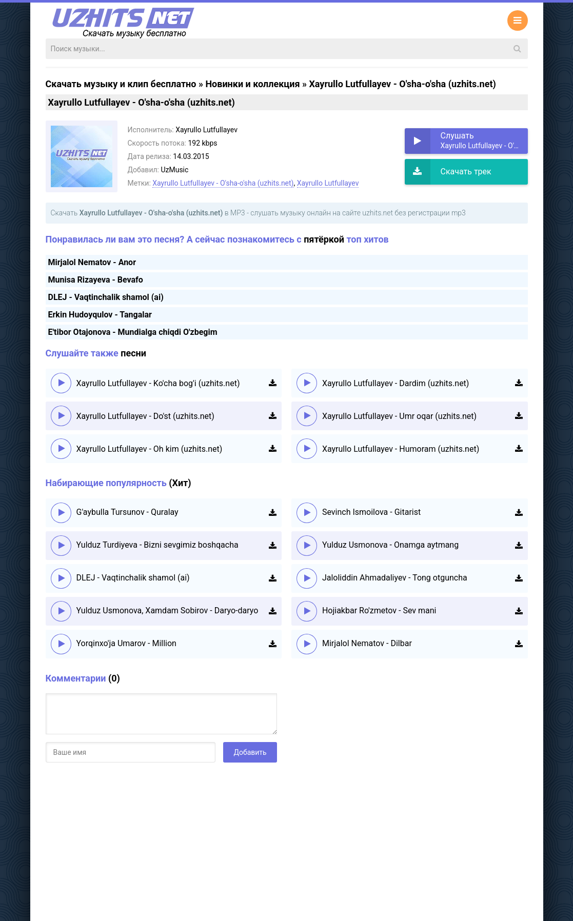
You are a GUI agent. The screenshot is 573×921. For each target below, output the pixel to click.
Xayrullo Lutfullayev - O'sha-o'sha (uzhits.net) (222, 183)
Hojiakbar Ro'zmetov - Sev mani (379, 610)
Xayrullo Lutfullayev (328, 183)
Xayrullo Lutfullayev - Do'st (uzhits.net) (145, 416)
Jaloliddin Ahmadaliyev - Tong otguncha (394, 578)
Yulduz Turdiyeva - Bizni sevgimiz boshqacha (157, 545)
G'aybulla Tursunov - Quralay (127, 512)
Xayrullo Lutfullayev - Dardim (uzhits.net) (395, 383)
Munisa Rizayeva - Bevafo (95, 280)
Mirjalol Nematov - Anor (92, 262)
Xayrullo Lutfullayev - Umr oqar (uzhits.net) (399, 416)
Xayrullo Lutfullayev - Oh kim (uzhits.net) (149, 449)
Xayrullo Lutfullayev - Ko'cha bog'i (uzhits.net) (158, 383)
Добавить (249, 752)
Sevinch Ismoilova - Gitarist (371, 512)
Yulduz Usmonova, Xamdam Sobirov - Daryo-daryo (167, 610)
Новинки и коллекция (252, 83)
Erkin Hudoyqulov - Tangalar (100, 314)
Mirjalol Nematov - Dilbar (367, 643)
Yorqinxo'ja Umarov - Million (126, 643)
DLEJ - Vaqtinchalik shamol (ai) (106, 297)
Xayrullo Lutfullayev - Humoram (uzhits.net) (400, 449)
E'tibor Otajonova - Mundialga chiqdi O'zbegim (133, 332)
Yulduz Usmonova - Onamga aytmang (390, 545)
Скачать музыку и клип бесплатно (121, 83)
